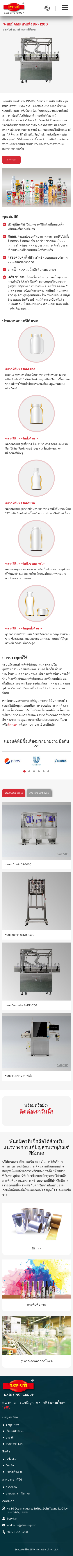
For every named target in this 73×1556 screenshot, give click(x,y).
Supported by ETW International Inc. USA (36, 1549)
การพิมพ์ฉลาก (36, 1305)
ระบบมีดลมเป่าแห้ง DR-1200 (21, 1005)
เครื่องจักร (11, 1459)
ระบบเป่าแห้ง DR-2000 (18, 864)
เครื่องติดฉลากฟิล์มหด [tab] (39, 793)
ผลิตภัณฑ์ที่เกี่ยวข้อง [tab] (14, 793)
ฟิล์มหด (36, 1248)
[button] (24, 771)
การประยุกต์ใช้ (12, 1479)
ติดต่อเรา (8, 1501)
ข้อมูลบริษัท (10, 1417)
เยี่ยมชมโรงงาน (15, 1431)
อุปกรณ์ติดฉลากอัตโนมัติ (36, 1361)
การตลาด (11, 1487)
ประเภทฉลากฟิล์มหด (18, 1493)
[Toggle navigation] (65, 7)
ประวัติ (9, 1437)
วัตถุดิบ (10, 1465)
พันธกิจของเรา (14, 1443)
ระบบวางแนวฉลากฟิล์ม (18, 1075)
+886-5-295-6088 (17, 1531)
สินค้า (6, 1451)
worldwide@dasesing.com (21, 1525)
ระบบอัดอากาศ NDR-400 (19, 934)
